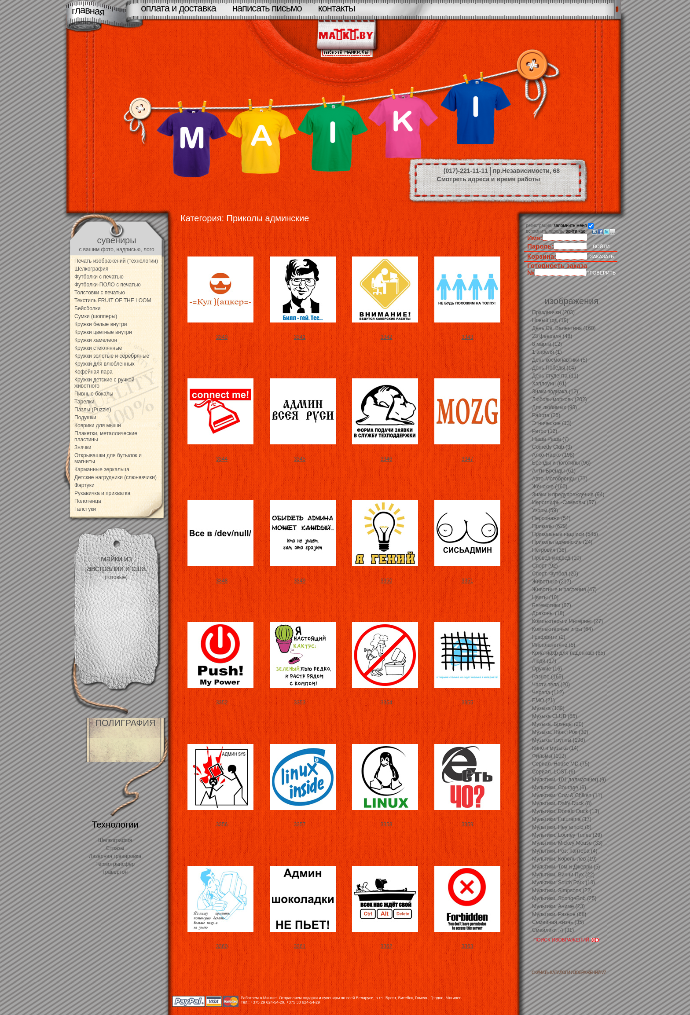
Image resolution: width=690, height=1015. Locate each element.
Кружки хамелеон (95, 340)
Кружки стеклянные (98, 348)
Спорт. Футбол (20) (555, 574)
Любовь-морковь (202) (559, 399)
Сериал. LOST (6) (553, 772)
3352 (222, 703)
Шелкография (91, 269)
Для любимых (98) (554, 407)
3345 (300, 459)
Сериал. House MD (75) (560, 764)
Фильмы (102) (549, 756)
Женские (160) (549, 487)
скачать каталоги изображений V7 (569, 972)
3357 (300, 824)
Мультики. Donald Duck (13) (565, 811)
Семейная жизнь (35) (558, 922)
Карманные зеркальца (101, 469)
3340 (222, 337)
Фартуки (84, 485)
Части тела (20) (551, 685)
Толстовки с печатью (99, 292)
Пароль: (540, 246)
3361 (300, 946)
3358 (387, 824)
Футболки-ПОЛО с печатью (107, 285)
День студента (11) (555, 376)
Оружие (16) (547, 669)
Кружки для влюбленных (104, 364)
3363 (467, 946)
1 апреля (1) (547, 352)
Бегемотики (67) (551, 605)
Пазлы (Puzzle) (92, 410)
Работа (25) (546, 415)
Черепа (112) (548, 692)
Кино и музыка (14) (555, 748)
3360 (222, 946)
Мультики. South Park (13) (563, 882)
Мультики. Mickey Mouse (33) (567, 843)
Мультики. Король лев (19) (564, 859)
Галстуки (85, 509)
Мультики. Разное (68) (559, 914)
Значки (83, 447)
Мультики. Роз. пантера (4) (564, 851)
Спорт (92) (545, 566)
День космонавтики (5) (559, 360)
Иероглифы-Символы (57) (564, 502)
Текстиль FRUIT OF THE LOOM (112, 300)
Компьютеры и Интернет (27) (567, 621)
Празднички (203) (553, 312)
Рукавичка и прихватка (102, 493)
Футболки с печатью (99, 277)
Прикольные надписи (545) (565, 534)
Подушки (85, 417)
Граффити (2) (548, 637)
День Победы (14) (554, 368)
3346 (387, 459)
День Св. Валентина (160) (564, 328)
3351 (467, 581)
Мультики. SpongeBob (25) (564, 898)
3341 (300, 337)
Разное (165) (547, 677)
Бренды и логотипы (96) (561, 463)
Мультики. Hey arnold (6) (561, 827)
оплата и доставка (178, 8)
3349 (300, 581)
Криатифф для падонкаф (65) (568, 653)
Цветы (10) (545, 597)
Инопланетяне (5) (553, 645)
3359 (467, 824)
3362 (387, 946)
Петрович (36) (549, 550)
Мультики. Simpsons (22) (562, 890)
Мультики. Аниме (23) (558, 906)
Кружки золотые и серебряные (111, 356)
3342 (387, 337)
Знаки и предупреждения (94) (568, 494)
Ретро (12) (544, 431)
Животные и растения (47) (564, 589)
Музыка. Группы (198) (558, 740)
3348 (222, 581)
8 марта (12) (547, 344)
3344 (222, 459)
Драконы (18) (548, 613)
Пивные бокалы (93, 394)
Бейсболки (87, 308)
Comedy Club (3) (552, 447)
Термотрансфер (115, 864)
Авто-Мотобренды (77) (559, 479)
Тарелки (84, 402)
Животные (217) (551, 582)
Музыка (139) (548, 708)
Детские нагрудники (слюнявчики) (115, 477)
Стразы (115, 848)
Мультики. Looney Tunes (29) (567, 835)
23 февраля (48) (552, 336)
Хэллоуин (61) (549, 384)
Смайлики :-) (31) (553, 930)
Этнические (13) (552, 423)
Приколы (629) (550, 526)
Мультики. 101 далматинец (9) (569, 780)
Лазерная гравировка (115, 856)
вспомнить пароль (544, 231)
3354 (387, 703)
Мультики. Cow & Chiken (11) (567, 795)
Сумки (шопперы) (95, 316)
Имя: (535, 238)
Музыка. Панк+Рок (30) (560, 732)
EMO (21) (543, 700)
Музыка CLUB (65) (554, 716)
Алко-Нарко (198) (553, 455)
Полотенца (87, 501)
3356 (222, 824)
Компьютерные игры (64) (562, 629)
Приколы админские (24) (562, 542)
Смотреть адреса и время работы (488, 179)
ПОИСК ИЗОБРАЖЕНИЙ (561, 939)
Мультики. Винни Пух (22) (563, 875)
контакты (336, 8)
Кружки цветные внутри (103, 332)
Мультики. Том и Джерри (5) (566, 867)
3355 (467, 703)
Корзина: (541, 256)
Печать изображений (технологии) (116, 261)
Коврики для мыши (97, 425)
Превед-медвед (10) (556, 558)
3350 (387, 581)
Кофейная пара (93, 372)
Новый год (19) (550, 320)
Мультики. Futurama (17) (561, 819)
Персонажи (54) (551, 518)
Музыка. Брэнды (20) (558, 724)
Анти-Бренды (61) (554, 471)
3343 (467, 337)
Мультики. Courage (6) (559, 787)
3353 (300, 703)
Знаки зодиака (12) (555, 391)
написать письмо (267, 8)
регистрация (538, 225)
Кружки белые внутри (100, 324)
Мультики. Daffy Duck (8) (561, 803)
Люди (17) (544, 661)
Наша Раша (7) (550, 439)
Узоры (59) (545, 510)
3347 (467, 459)
